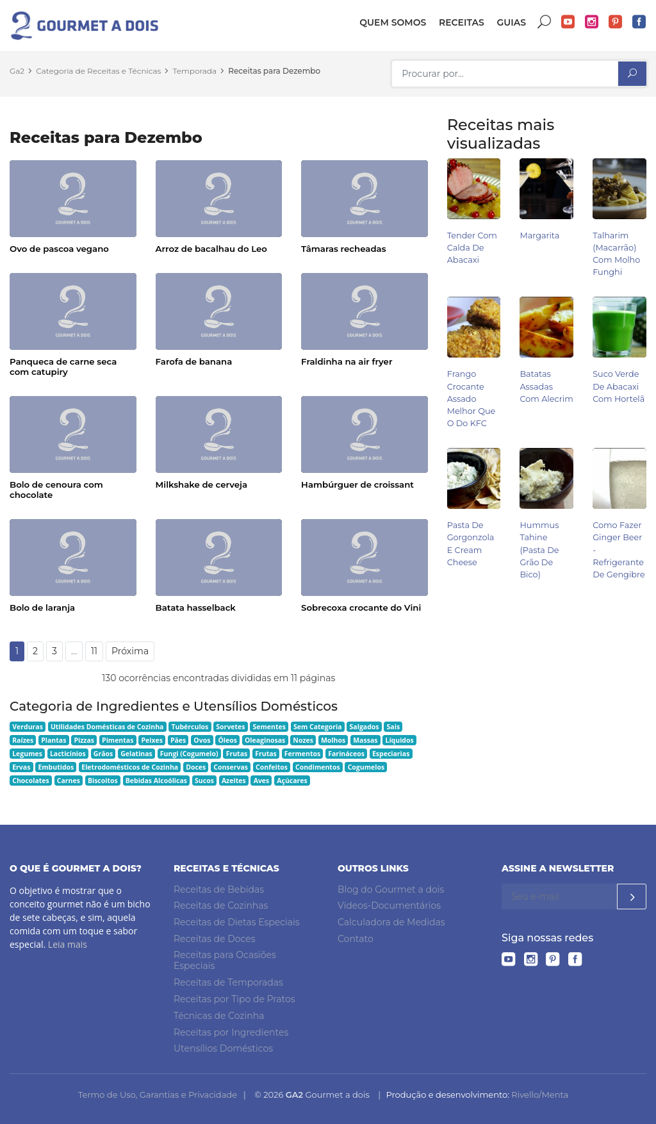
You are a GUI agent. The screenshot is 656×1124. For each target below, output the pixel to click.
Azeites (234, 780)
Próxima (130, 651)
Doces (196, 767)
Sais (393, 726)
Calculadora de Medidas (391, 922)
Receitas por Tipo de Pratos (234, 999)
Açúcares (292, 780)
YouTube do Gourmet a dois (568, 22)
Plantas (53, 740)
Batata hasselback (196, 607)
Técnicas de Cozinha (219, 1015)
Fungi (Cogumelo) (189, 753)
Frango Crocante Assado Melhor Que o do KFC (471, 398)
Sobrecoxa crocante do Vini (361, 607)
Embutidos (56, 767)
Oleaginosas (265, 740)
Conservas (230, 767)
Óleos (227, 740)
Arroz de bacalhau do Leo (211, 249)
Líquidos (399, 740)
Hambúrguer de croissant (357, 484)
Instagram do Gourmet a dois (592, 22)
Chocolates (30, 780)
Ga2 (17, 71)
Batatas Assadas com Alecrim (546, 386)
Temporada (195, 71)
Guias (511, 22)
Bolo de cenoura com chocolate (56, 489)
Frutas (237, 753)
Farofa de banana (194, 361)
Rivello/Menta (539, 1094)
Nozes (303, 740)
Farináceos (346, 753)
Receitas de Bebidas (219, 889)
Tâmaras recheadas (343, 249)
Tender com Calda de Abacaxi (472, 248)
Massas (365, 740)
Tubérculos (189, 726)
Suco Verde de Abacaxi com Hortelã (618, 386)
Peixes (152, 740)
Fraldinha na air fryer (346, 361)
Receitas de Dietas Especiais (237, 922)
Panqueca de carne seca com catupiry (63, 366)
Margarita (539, 235)
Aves (262, 780)
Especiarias (390, 753)
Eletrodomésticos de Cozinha (129, 767)
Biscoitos (103, 780)
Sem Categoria (317, 726)
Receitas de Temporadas (228, 982)
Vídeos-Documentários (389, 905)
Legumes (27, 753)
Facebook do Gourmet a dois (639, 22)
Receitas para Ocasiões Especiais (225, 961)
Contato (355, 939)
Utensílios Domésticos (223, 1048)
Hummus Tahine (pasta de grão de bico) (539, 549)
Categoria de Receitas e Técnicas (98, 71)
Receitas (461, 22)
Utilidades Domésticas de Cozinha (107, 726)
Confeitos (272, 767)
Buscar (544, 22)
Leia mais (67, 944)
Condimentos (317, 767)
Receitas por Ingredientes (231, 1032)
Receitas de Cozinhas (221, 905)
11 (94, 651)
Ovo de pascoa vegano (59, 249)
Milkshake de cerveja (201, 484)
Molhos (333, 740)
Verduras (27, 726)
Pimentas (117, 740)
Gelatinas (136, 753)
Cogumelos (366, 767)
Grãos (103, 753)
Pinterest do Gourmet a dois (616, 22)
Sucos (204, 780)
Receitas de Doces (215, 939)
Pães (178, 740)
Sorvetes (230, 726)
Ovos (201, 740)
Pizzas (84, 740)
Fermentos (302, 753)
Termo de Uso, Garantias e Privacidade (157, 1094)
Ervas (21, 767)
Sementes (269, 726)
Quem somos (392, 22)
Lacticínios (68, 753)
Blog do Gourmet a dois (391, 889)
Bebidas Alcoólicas (156, 780)
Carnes (68, 780)
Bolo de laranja (42, 607)
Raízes (22, 740)
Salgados (364, 726)
